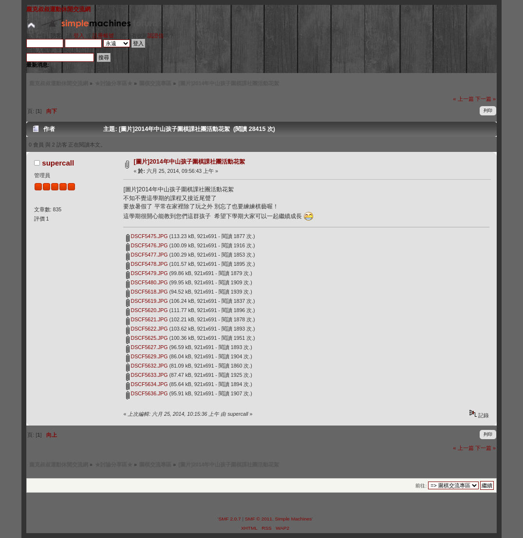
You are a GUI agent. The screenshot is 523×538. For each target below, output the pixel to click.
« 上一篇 (463, 99)
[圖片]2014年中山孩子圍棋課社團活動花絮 (189, 161)
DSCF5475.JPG (147, 236)
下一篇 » (485, 99)
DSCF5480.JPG (147, 282)
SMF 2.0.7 (230, 518)
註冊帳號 (103, 35)
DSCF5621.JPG (147, 319)
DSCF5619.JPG (147, 301)
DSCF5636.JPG (147, 393)
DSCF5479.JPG (147, 273)
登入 (79, 35)
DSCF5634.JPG (147, 384)
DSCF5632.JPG (147, 366)
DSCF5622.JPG (147, 329)
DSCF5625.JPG (147, 338)
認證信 (156, 35)
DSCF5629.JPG (147, 356)
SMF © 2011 (258, 518)
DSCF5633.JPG (147, 375)
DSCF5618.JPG (147, 292)
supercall (58, 163)
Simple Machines (293, 518)
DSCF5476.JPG (147, 245)
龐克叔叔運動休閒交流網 (58, 9)
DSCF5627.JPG (147, 347)
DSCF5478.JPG (147, 264)
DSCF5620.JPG (147, 310)
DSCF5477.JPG (147, 255)
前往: (421, 485)
